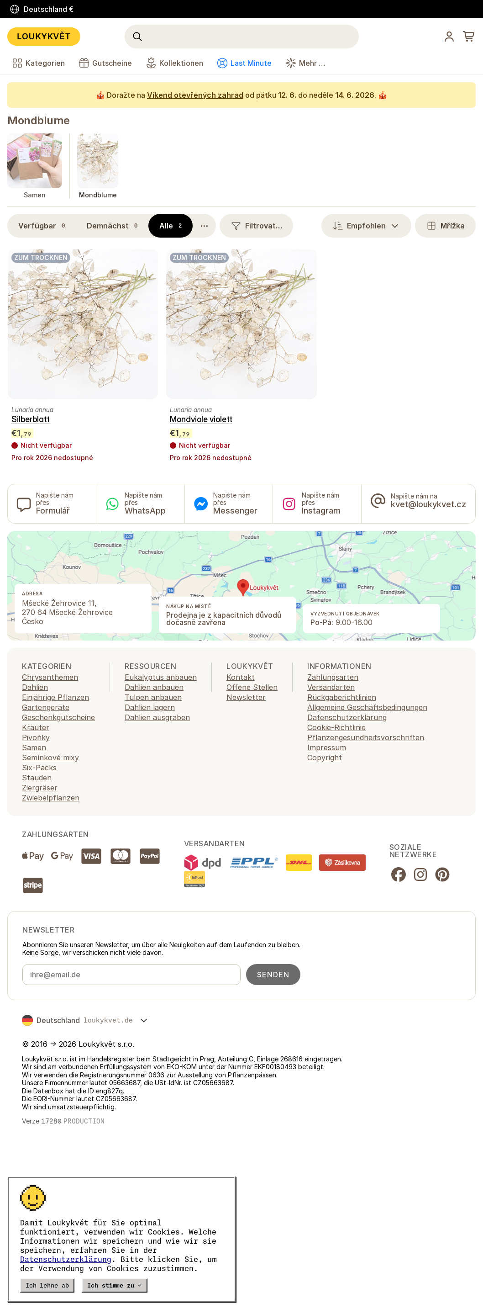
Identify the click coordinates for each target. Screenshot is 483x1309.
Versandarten (331, 687)
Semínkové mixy (50, 757)
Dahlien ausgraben (157, 717)
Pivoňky (36, 737)
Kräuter (35, 727)
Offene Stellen (252, 687)
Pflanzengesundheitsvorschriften (365, 737)
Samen (34, 747)
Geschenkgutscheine (58, 717)
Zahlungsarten (332, 677)
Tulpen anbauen (153, 697)
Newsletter (246, 697)
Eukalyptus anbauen (161, 677)
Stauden (37, 777)
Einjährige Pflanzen (55, 697)
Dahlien (35, 687)
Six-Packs (39, 767)
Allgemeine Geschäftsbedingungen (367, 707)
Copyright (324, 757)
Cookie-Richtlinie (336, 727)
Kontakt (240, 677)
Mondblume (38, 120)
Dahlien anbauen (154, 687)
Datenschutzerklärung (65, 1259)
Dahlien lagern (150, 707)
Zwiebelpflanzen (50, 797)
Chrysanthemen (50, 677)
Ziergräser (40, 787)
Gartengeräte (45, 707)
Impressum (326, 747)
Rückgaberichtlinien (341, 697)
